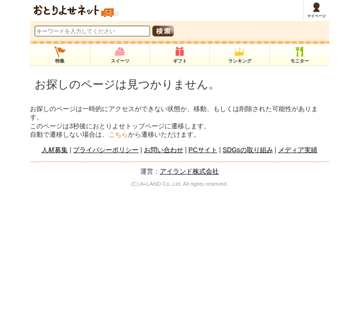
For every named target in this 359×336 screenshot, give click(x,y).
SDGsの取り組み (248, 150)
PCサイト (202, 150)
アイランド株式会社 (189, 171)
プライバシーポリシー (105, 150)
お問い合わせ (163, 150)
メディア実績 (297, 150)
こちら (118, 134)
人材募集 (55, 150)
